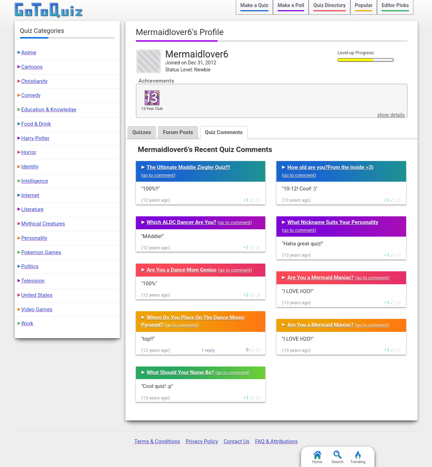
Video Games (37, 309)
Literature (32, 209)
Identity (30, 166)
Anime (28, 52)
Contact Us (236, 441)
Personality (34, 238)
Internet (30, 195)
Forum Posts (178, 132)
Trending (357, 457)
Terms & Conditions (157, 441)
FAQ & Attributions (276, 441)
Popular (364, 5)
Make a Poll (290, 5)
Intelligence (34, 181)
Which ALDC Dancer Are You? (182, 222)
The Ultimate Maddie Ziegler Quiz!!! (188, 167)
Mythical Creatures (43, 224)
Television (33, 281)
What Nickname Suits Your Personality (332, 222)
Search (338, 457)
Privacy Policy (202, 441)
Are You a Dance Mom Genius (182, 270)
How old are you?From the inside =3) (330, 167)
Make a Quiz (254, 5)
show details (391, 115)
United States (37, 295)
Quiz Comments (224, 132)
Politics (30, 266)
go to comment (158, 175)
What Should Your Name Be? (180, 372)
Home (317, 457)
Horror (28, 152)
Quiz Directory (329, 5)
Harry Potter (35, 138)
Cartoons (32, 67)
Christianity (34, 81)
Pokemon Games (41, 252)
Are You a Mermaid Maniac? (320, 277)
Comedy (31, 95)
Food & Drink (36, 124)
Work (27, 323)
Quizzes (141, 132)
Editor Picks (395, 5)
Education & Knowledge (48, 109)
